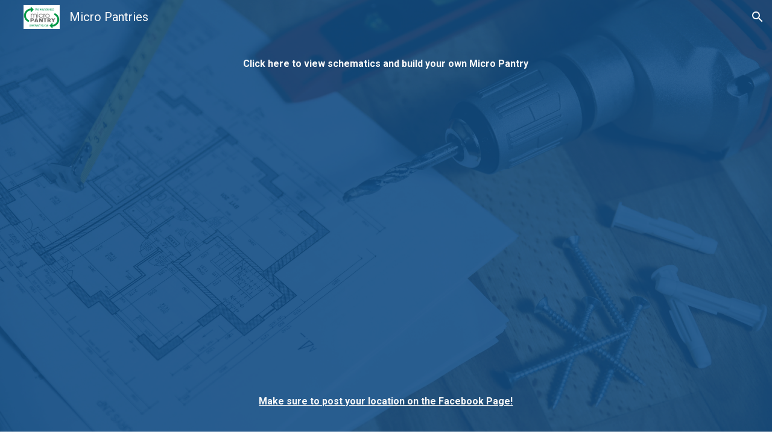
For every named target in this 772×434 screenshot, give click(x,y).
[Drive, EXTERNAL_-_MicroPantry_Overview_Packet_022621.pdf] (386, 233)
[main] (386, 64)
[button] (757, 16)
